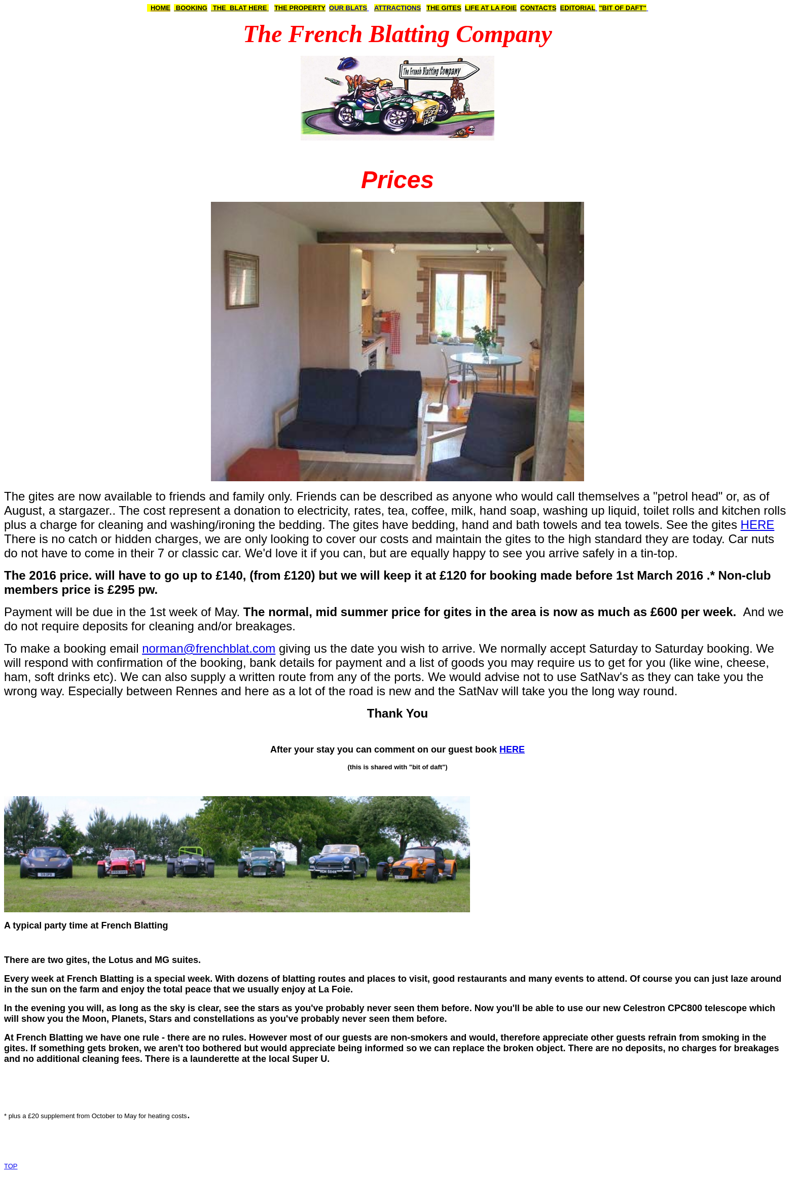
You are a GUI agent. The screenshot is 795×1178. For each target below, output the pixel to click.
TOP (11, 1166)
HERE (758, 524)
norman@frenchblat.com (208, 648)
